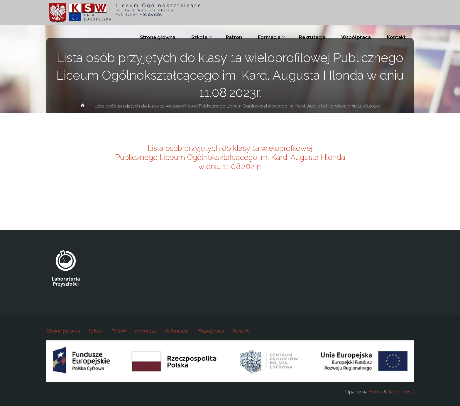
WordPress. (401, 392)
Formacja (145, 331)
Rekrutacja (176, 331)
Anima (375, 392)
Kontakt (241, 331)
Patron (118, 331)
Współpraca (210, 331)
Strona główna (63, 331)
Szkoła (95, 331)
